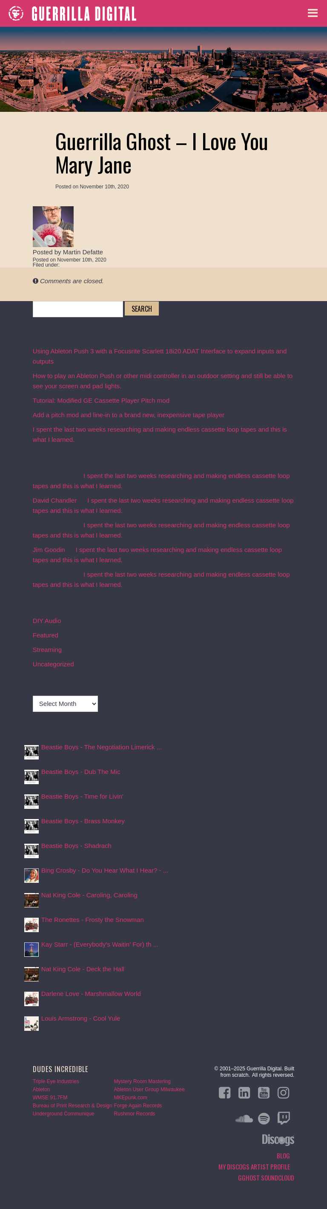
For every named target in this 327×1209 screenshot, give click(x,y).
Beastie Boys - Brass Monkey (83, 821)
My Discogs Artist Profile (254, 1166)
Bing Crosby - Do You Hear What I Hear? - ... (104, 870)
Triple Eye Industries (56, 1081)
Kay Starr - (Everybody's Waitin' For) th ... (99, 944)
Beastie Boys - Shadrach (76, 845)
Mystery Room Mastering (142, 1081)
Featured (45, 635)
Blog (163, 69)
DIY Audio (47, 620)
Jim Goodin (49, 549)
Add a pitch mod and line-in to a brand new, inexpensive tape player (128, 414)
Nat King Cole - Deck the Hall (82, 969)
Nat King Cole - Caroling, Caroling (89, 895)
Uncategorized (53, 664)
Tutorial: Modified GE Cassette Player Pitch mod (101, 400)
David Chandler (55, 500)
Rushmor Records (134, 1114)
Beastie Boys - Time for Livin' (82, 796)
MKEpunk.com (130, 1098)
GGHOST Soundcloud (266, 1177)
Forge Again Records (138, 1106)
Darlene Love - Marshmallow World (91, 993)
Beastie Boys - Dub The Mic (80, 771)
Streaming (47, 649)
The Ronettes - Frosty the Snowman (92, 919)
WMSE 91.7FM (50, 1098)
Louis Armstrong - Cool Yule (80, 1018)
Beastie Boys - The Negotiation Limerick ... (101, 747)
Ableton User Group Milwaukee (149, 1089)
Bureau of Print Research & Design (72, 1106)
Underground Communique (64, 1114)
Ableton (41, 1089)
